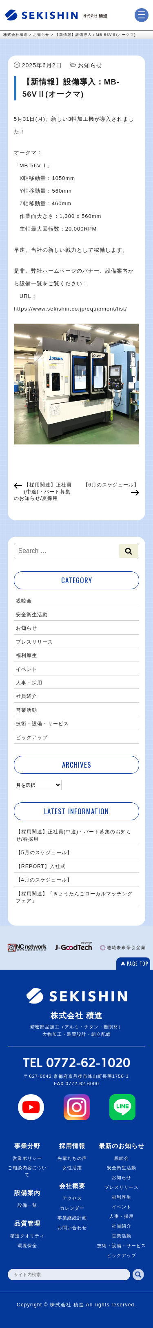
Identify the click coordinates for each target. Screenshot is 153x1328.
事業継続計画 (72, 1217)
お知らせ (26, 628)
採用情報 (72, 1145)
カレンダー (72, 1208)
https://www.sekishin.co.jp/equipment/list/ (70, 309)
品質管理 (27, 1223)
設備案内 (27, 1192)
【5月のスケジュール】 (44, 852)
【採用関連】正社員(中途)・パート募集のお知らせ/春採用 (73, 835)
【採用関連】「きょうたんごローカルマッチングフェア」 (74, 897)
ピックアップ (32, 737)
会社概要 (72, 1185)
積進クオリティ (27, 1235)
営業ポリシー (27, 1158)
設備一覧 (27, 1205)
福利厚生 (26, 655)
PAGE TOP (138, 963)
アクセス (72, 1198)
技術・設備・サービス (42, 723)
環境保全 (27, 1245)
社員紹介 (26, 696)
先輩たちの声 (72, 1158)
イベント (26, 669)
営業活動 (26, 710)
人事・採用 (29, 683)
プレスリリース (34, 642)
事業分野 (27, 1145)
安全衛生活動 (32, 614)
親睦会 (24, 601)
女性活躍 (72, 1167)
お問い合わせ (72, 1227)
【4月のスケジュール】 (44, 880)
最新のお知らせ (121, 1145)
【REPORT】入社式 (41, 866)
